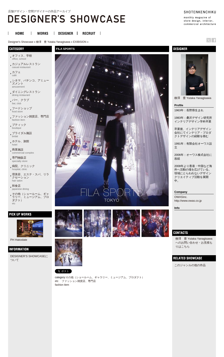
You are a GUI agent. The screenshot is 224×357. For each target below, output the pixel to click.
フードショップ (22, 110)
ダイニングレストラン (26, 93)
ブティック (19, 126)
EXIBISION (79, 41)
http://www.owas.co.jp (188, 200)
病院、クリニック (23, 167)
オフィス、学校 (22, 57)
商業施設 (23, 151)
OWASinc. (180, 197)
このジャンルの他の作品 (190, 265)
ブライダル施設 (22, 134)
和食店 (20, 187)
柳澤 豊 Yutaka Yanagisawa (53, 41)
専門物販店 (19, 159)
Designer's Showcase (20, 41)
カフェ (16, 73)
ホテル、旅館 (20, 143)
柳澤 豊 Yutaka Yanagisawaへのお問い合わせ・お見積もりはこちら (193, 242)
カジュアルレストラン (26, 65)
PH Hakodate (18, 239)
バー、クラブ (20, 101)
